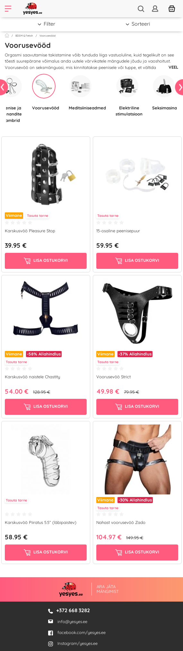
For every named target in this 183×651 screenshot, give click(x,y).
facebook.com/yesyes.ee (77, 632)
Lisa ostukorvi (46, 261)
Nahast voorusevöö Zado (120, 522)
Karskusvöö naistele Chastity (32, 376)
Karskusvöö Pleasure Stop (30, 230)
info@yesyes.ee (72, 621)
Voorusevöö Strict (113, 376)
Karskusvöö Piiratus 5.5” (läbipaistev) (40, 522)
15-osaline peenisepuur (118, 230)
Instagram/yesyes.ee (73, 643)
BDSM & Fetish (24, 35)
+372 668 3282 (73, 610)
